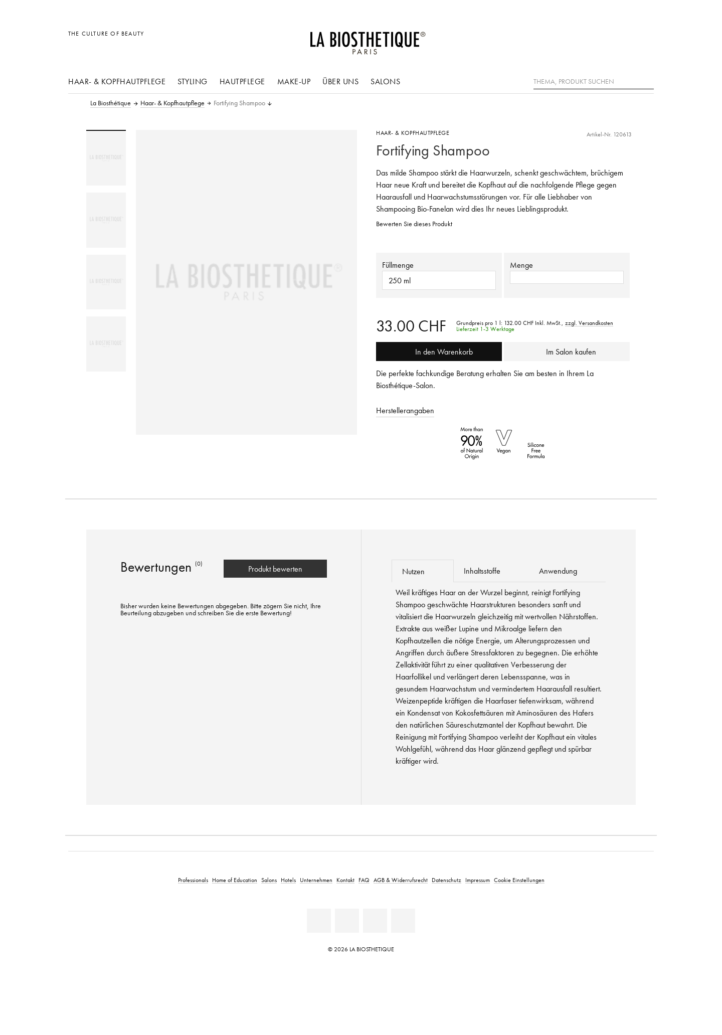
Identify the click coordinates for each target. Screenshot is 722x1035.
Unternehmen (316, 880)
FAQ (364, 880)
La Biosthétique (110, 103)
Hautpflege (242, 81)
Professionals (193, 880)
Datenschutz (446, 880)
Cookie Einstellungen (519, 880)
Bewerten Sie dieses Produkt (414, 224)
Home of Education (234, 880)
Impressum (477, 880)
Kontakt (345, 880)
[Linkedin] (319, 921)
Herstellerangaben (405, 410)
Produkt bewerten (275, 569)
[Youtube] (375, 921)
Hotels (288, 880)
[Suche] (646, 80)
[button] (567, 277)
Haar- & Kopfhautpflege (116, 81)
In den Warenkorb (439, 352)
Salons (385, 81)
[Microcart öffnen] (643, 39)
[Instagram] (403, 921)
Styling (192, 81)
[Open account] (621, 39)
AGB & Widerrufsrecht (401, 880)
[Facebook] (347, 921)
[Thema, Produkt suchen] (593, 81)
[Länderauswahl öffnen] (598, 39)
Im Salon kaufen (566, 352)
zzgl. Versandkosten (589, 323)
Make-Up (294, 81)
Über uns (340, 81)
